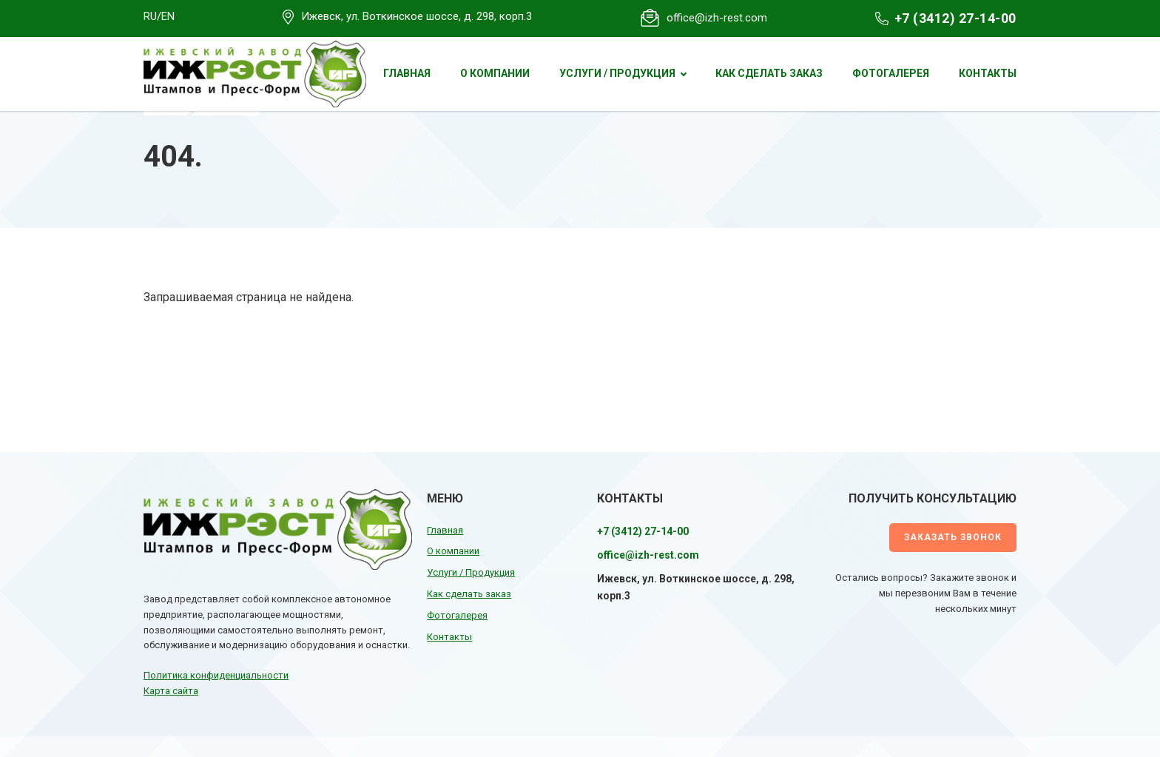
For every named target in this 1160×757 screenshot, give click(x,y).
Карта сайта (171, 690)
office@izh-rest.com (717, 17)
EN (168, 16)
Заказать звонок (953, 537)
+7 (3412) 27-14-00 (955, 18)
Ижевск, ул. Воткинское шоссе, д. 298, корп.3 (416, 16)
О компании (495, 73)
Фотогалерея (890, 73)
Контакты (987, 73)
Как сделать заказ (769, 73)
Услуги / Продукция (617, 73)
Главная (407, 73)
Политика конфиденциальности (216, 675)
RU (150, 16)
